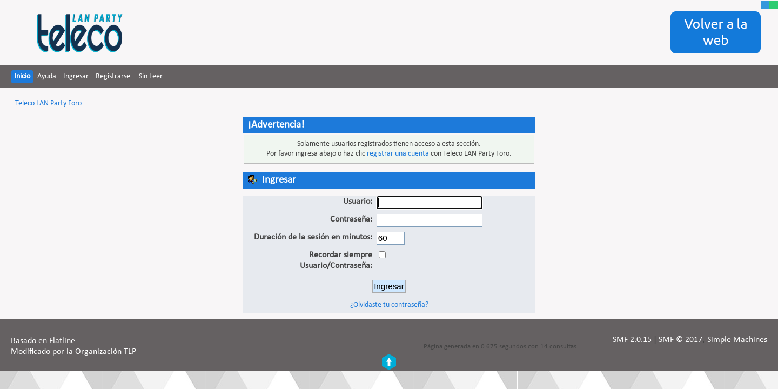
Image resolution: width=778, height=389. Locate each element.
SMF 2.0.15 (632, 340)
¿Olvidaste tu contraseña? (389, 304)
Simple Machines (737, 340)
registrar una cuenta (398, 154)
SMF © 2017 (680, 340)
